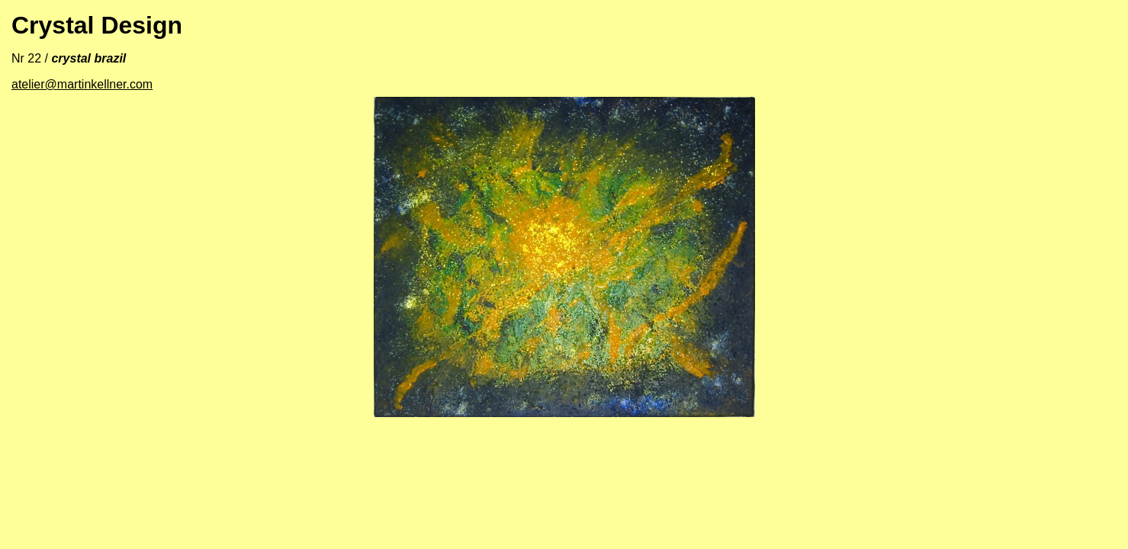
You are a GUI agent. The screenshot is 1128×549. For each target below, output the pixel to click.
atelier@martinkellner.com (82, 84)
